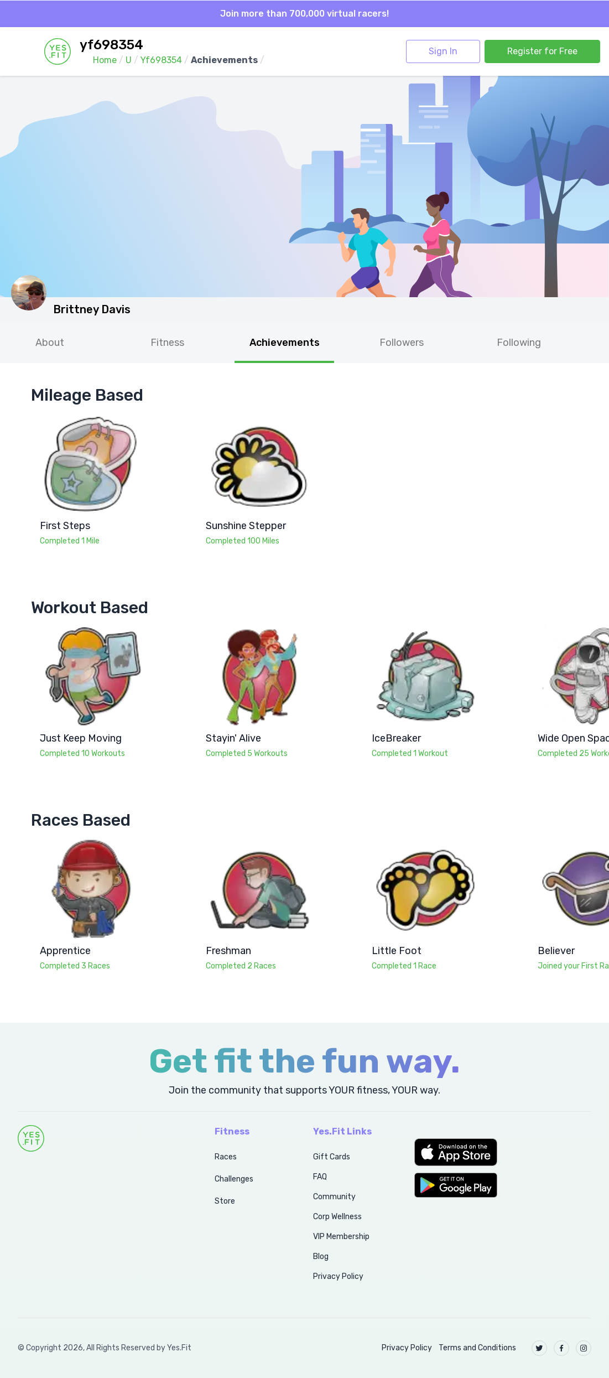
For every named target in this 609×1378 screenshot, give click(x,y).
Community (334, 1196)
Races (226, 1157)
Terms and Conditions (477, 1348)
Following (519, 342)
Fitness (167, 342)
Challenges (234, 1179)
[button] (502, 1152)
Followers (401, 342)
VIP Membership (341, 1236)
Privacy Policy (338, 1276)
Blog (321, 1256)
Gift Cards (331, 1157)
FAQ (320, 1177)
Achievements (284, 342)
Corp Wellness (337, 1216)
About (49, 342)
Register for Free (542, 51)
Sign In (443, 51)
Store (225, 1201)
